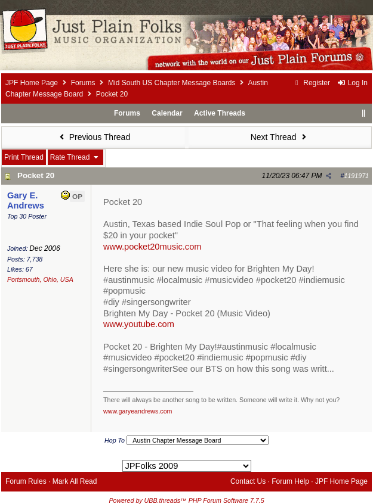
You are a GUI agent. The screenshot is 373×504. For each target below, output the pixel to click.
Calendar (167, 113)
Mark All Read (75, 481)
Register (311, 83)
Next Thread (280, 137)
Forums (83, 83)
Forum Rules (26, 481)
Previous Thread (93, 137)
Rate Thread (75, 157)
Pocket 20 (35, 175)
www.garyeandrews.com (137, 411)
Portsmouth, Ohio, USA (40, 279)
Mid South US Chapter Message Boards (171, 83)
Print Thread (24, 157)
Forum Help (290, 481)
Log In (352, 83)
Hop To (114, 440)
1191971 (356, 175)
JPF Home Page (31, 83)
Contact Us (248, 481)
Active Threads (219, 113)
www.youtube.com (138, 324)
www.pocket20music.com (152, 246)
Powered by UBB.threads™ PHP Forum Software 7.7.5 (186, 500)
